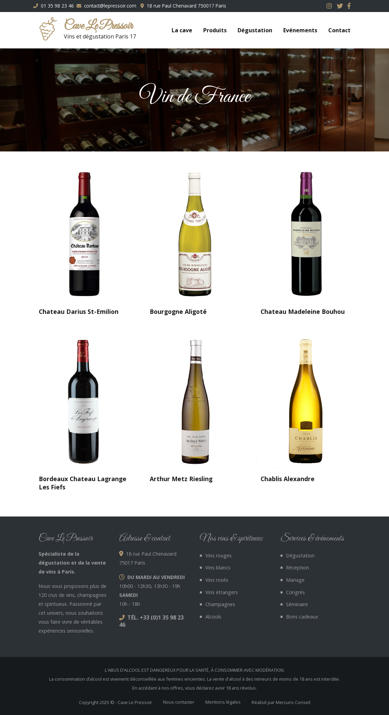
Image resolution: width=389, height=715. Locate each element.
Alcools (213, 616)
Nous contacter (178, 702)
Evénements (300, 30)
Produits (215, 30)
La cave (182, 30)
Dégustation (255, 30)
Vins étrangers (221, 592)
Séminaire (297, 604)
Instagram (330, 6)
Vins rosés (216, 580)
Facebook (351, 6)
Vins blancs (217, 567)
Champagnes (220, 604)
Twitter (340, 6)
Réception (297, 567)
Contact (339, 30)
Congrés (295, 592)
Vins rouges (218, 555)
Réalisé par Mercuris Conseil (281, 702)
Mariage (295, 580)
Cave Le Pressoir (98, 26)
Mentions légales (223, 702)
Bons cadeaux (302, 616)
